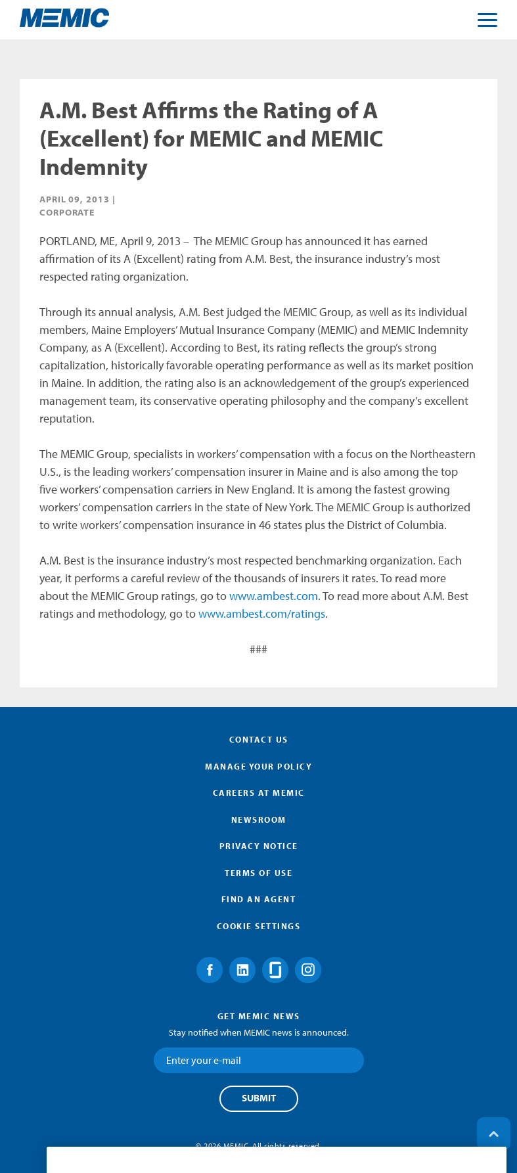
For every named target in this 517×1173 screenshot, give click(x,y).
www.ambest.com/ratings (261, 613)
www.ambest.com (273, 595)
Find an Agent (258, 899)
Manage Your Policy (258, 766)
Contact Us (258, 739)
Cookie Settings (259, 926)
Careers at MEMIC (259, 792)
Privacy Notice (258, 845)
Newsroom (258, 819)
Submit (259, 1098)
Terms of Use (258, 872)
